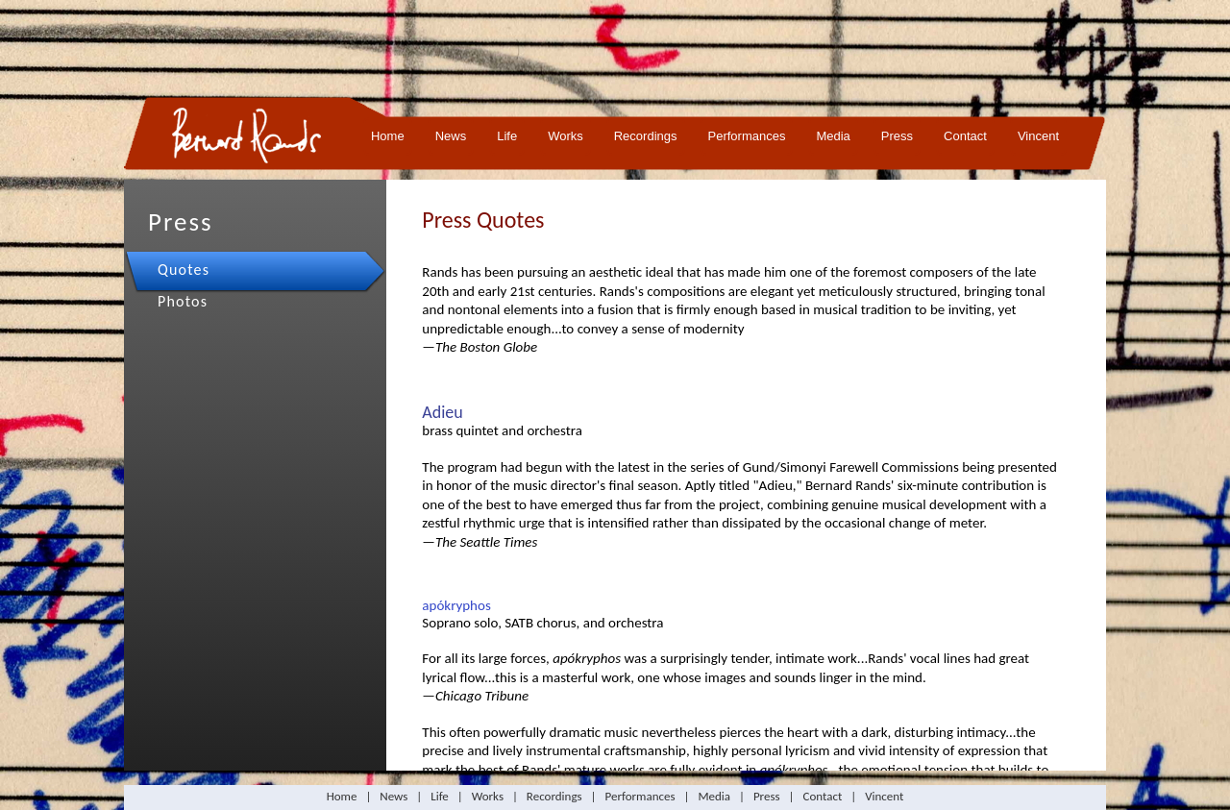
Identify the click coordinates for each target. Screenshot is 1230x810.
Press (897, 136)
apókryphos (456, 605)
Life (507, 136)
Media (832, 136)
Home (388, 136)
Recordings (645, 136)
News (451, 136)
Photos (183, 301)
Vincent (1038, 136)
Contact (965, 136)
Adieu (442, 412)
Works (565, 136)
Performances (747, 136)
